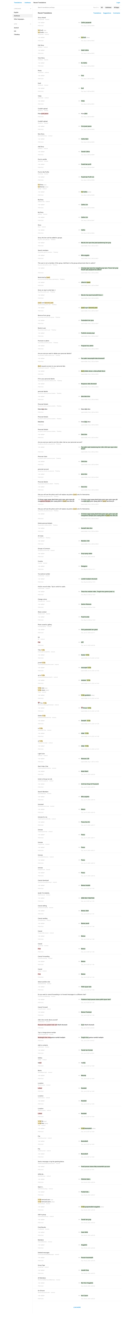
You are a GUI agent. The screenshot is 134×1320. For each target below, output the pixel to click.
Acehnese (28, 2)
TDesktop (53, 239)
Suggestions (107, 13)
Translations (18, 2)
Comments (116, 13)
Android (47, 19)
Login (118, 2)
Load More (77, 1307)
